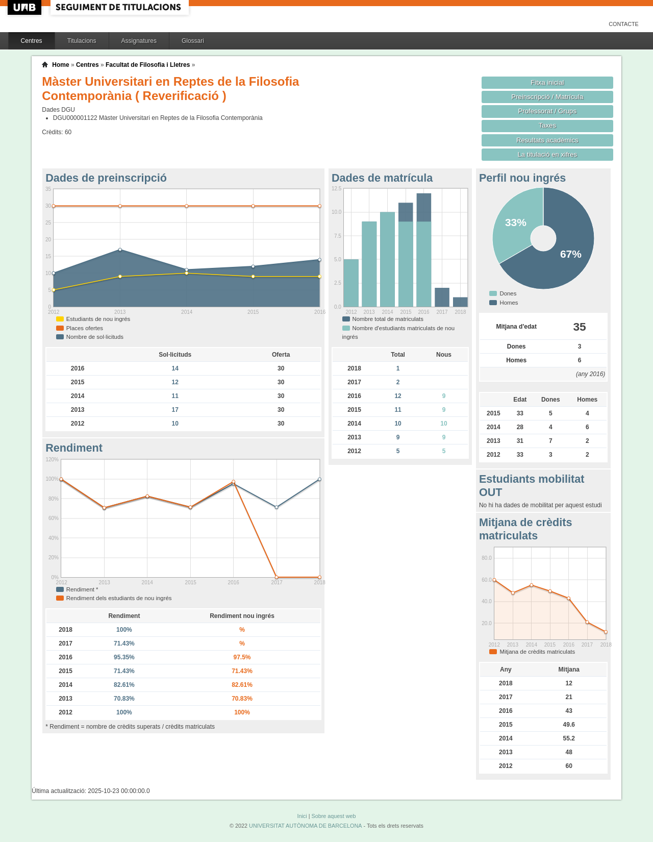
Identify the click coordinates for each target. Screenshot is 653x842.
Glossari (193, 40)
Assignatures (139, 40)
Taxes (548, 125)
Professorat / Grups (547, 111)
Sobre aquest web (333, 816)
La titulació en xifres (547, 154)
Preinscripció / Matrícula (547, 97)
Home (60, 64)
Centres (31, 40)
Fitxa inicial (547, 82)
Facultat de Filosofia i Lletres (148, 64)
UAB (25, 7)
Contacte (624, 24)
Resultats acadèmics (547, 140)
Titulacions (81, 40)
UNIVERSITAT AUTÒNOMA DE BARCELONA (305, 826)
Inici (302, 816)
